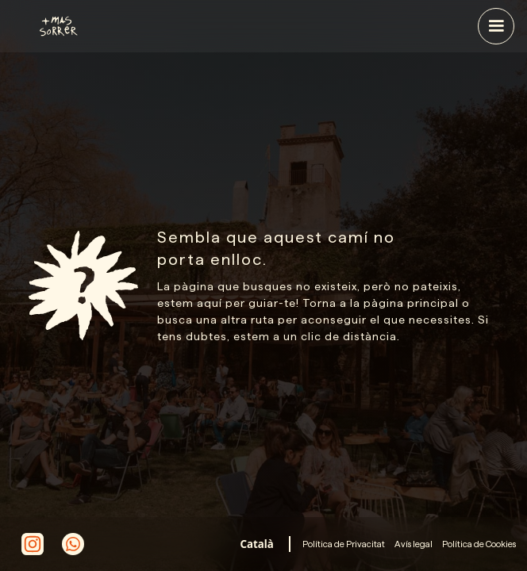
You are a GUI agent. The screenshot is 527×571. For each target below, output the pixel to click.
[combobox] (257, 544)
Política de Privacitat (343, 544)
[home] (143, 26)
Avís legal (413, 544)
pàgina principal (411, 303)
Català (257, 544)
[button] (496, 26)
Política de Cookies (479, 544)
